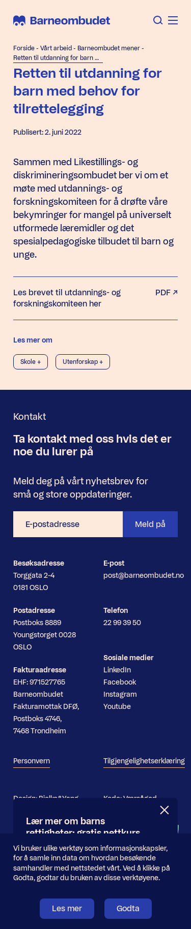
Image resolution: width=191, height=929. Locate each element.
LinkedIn (117, 670)
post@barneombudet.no (143, 575)
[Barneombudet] (61, 20)
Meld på (150, 524)
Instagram (120, 694)
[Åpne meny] (173, 20)
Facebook (119, 682)
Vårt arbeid (56, 48)
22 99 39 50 (122, 622)
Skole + (30, 361)
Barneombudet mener (108, 48)
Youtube (117, 706)
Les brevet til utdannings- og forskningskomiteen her (95, 298)
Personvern (31, 761)
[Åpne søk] (158, 20)
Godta (128, 908)
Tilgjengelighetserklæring (144, 761)
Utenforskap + (83, 361)
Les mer (67, 908)
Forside (24, 48)
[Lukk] (165, 810)
